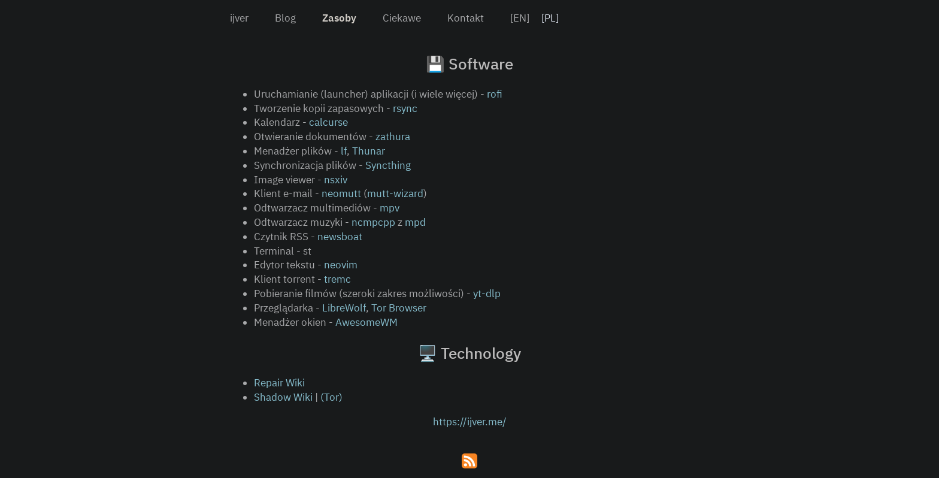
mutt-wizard (395, 193)
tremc (337, 279)
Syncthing (388, 165)
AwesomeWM (366, 322)
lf (344, 151)
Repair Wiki (279, 382)
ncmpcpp (373, 222)
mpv (389, 207)
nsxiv (335, 179)
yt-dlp (487, 293)
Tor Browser (398, 307)
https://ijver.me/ (470, 421)
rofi (494, 94)
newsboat (339, 236)
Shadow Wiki (283, 397)
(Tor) (331, 397)
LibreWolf (344, 307)
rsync (405, 108)
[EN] (519, 18)
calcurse (328, 122)
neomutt (341, 193)
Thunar (368, 151)
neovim (341, 264)
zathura (392, 136)
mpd (415, 222)
